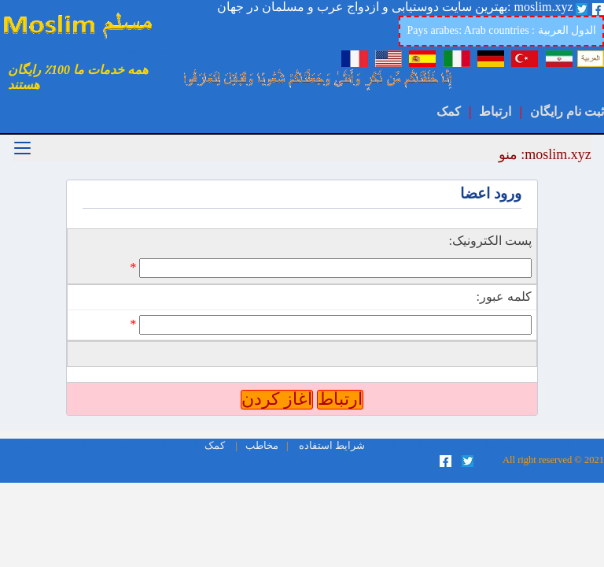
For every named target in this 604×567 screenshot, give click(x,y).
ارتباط (495, 111)
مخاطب (261, 445)
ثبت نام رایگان (567, 111)
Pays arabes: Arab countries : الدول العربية (501, 30)
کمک (448, 111)
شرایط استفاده (332, 445)
